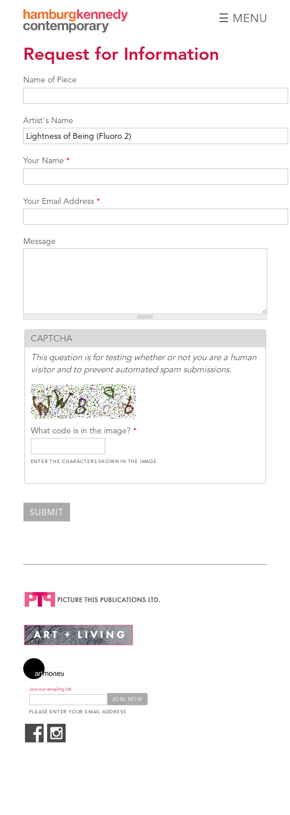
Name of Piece (50, 79)
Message (39, 241)
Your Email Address (61, 201)
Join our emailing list (50, 689)
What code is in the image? (84, 430)
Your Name (46, 160)
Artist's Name (48, 120)
